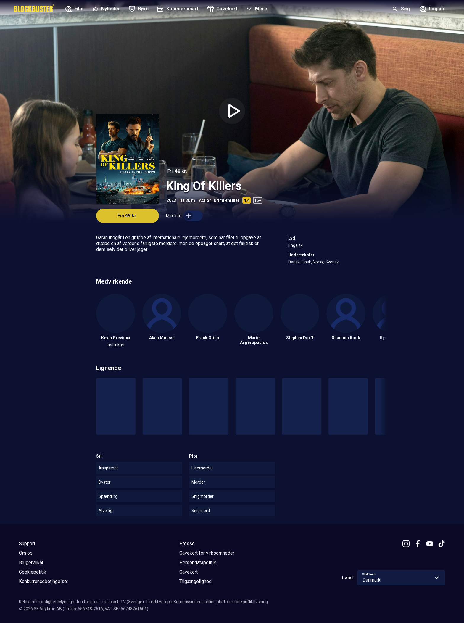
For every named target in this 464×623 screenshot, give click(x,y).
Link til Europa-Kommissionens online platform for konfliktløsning (207, 601)
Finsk (306, 262)
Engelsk (295, 245)
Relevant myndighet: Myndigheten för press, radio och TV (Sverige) (81, 601)
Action (205, 200)
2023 (171, 200)
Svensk (332, 262)
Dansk (294, 262)
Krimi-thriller (226, 200)
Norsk (318, 262)
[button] (256, 9)
